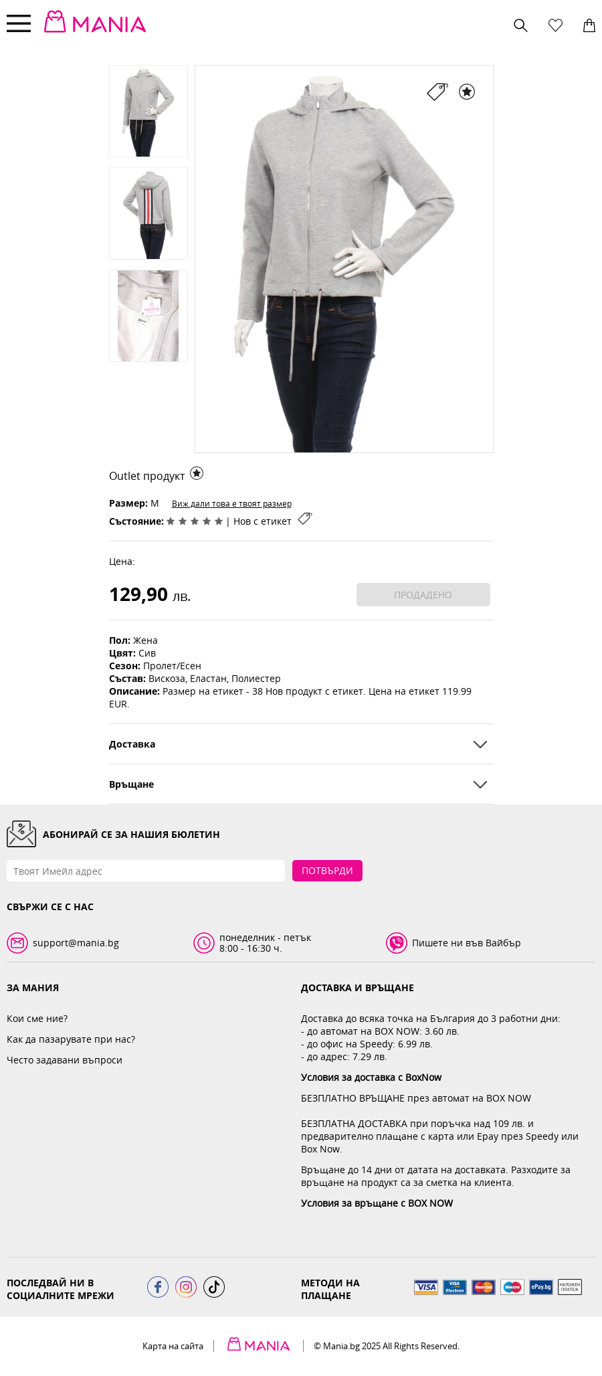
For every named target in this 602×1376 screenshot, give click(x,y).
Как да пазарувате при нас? (71, 1039)
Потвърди (327, 870)
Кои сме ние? (37, 1018)
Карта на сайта (172, 1346)
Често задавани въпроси (64, 1059)
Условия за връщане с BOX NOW (377, 1203)
